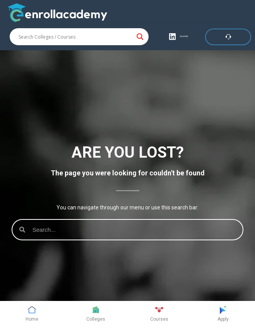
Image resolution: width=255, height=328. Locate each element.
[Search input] (76, 36)
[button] (179, 36)
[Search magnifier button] (140, 36)
